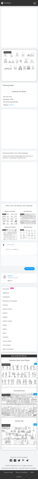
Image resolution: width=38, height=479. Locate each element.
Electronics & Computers (10, 301)
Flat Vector (6, 289)
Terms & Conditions (22, 472)
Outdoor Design (7, 321)
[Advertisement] (19, 27)
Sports (4, 329)
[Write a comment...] (20, 252)
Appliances (6, 293)
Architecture (6, 297)
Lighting (5, 317)
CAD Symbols (7, 345)
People (5, 325)
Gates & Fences (7, 309)
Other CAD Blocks (8, 349)
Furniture (11, 105)
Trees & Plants (7, 341)
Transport (5, 337)
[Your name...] (19, 244)
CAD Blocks (7, 3)
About (32, 472)
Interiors (5, 313)
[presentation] (18, 260)
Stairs (4, 333)
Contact (19, 476)
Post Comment (29, 268)
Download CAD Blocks (19, 91)
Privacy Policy (8, 472)
